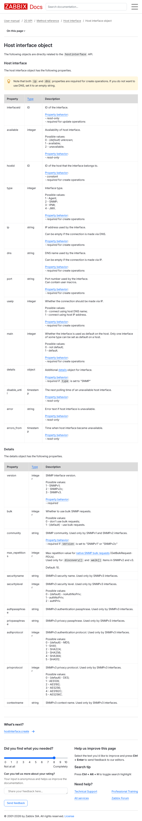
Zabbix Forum (120, 797)
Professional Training (125, 790)
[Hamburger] (134, 6)
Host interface (72, 20)
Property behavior (56, 113)
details (62, 369)
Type (30, 98)
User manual (12, 20)
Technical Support (85, 790)
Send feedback (16, 802)
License (69, 815)
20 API (28, 20)
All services (81, 797)
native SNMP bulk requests (93, 552)
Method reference (48, 20)
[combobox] (87, 7)
